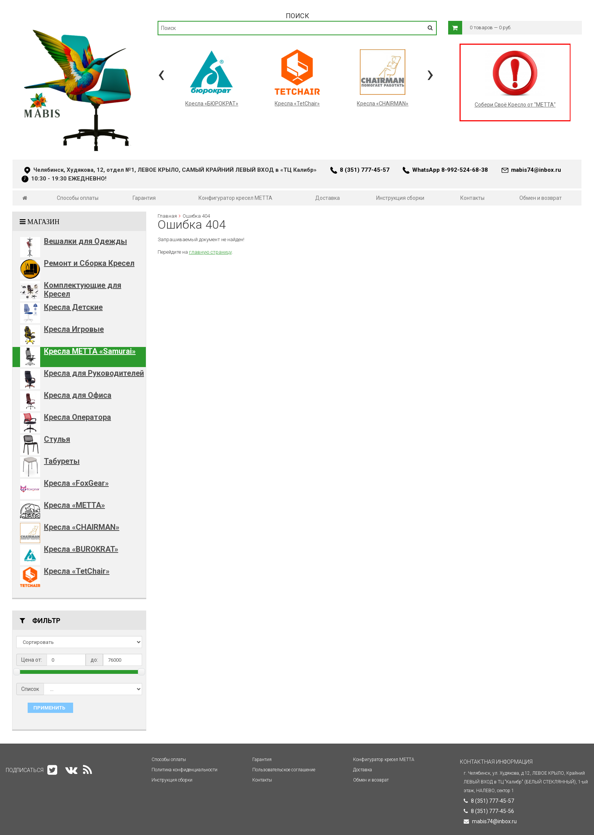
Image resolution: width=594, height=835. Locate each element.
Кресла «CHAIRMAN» (81, 527)
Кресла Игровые (74, 329)
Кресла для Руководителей (94, 373)
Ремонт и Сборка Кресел (89, 263)
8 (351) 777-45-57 (364, 169)
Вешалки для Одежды (85, 241)
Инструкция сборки (400, 198)
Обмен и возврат (540, 198)
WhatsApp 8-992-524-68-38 (450, 169)
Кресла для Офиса (77, 395)
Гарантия (144, 198)
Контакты (472, 198)
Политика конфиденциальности (184, 769)
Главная (167, 216)
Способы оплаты (77, 198)
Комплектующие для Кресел (82, 289)
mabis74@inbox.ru (536, 169)
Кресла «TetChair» (76, 571)
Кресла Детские (73, 307)
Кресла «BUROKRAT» (81, 549)
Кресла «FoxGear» (76, 483)
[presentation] (161, 73)
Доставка (327, 198)
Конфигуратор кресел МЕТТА (235, 198)
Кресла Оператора (77, 417)
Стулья (57, 439)
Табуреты (62, 461)
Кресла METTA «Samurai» (90, 351)
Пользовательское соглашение (283, 769)
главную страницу (210, 252)
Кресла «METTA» (74, 505)
